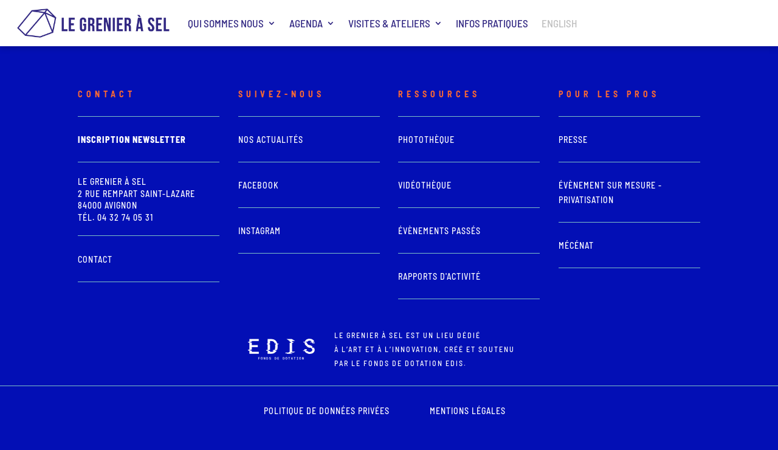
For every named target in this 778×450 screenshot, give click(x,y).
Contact (95, 259)
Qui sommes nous (226, 23)
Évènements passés (439, 231)
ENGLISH (559, 23)
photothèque (426, 139)
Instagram (259, 231)
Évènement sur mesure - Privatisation (610, 192)
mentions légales (468, 411)
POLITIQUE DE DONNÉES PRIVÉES (327, 411)
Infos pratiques (492, 23)
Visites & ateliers (389, 23)
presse (573, 139)
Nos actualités (270, 139)
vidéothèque (425, 185)
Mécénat (576, 245)
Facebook (258, 185)
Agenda (306, 23)
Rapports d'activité (439, 276)
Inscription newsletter (132, 139)
